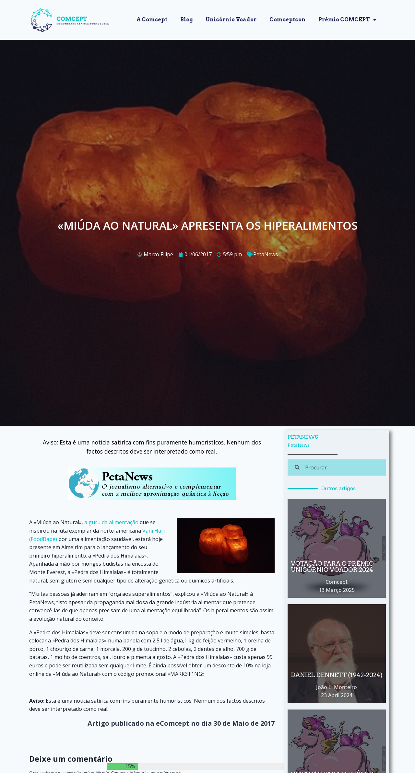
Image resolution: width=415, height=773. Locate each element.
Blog (186, 20)
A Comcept (151, 20)
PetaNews (265, 254)
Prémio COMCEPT (347, 20)
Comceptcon (287, 20)
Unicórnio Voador (231, 20)
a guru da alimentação (111, 522)
